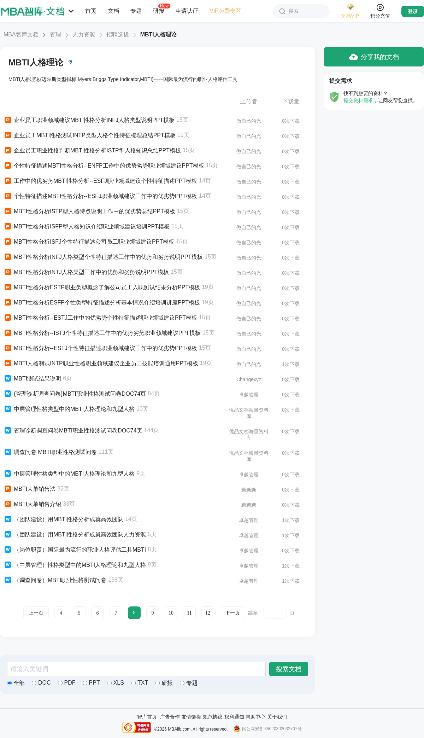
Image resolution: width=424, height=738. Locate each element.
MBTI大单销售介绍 (32, 504)
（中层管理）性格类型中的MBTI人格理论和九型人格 (75, 565)
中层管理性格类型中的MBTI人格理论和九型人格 (69, 409)
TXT (139, 683)
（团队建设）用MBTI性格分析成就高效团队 (63, 519)
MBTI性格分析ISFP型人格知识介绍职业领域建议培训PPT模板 (87, 227)
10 (171, 613)
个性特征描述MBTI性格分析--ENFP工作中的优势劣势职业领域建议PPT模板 (104, 166)
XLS (115, 683)
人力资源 (83, 34)
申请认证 (187, 11)
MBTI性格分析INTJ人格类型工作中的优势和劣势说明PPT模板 (86, 272)
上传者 (248, 101)
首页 (90, 11)
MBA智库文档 (21, 34)
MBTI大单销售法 (29, 489)
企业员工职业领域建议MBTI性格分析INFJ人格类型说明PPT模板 (89, 120)
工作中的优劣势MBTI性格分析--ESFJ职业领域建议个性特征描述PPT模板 (100, 181)
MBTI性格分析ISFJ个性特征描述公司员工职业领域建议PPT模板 (89, 242)
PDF (67, 683)
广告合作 (170, 717)
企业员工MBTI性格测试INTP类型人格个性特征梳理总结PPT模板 (90, 135)
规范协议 (213, 717)
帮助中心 (255, 717)
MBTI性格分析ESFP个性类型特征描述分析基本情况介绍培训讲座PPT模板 (102, 303)
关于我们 (277, 717)
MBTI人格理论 (158, 34)
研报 (158, 10)
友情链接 (191, 717)
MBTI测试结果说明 (32, 379)
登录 (413, 11)
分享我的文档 (374, 56)
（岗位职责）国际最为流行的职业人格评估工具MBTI (75, 550)
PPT (91, 683)
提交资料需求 (358, 100)
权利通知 (234, 717)
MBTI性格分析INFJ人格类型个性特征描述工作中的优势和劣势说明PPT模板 (103, 257)
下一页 (232, 613)
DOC (41, 683)
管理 (55, 34)
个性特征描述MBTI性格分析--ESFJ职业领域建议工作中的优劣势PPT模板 (100, 196)
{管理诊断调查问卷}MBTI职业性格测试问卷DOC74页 (75, 394)
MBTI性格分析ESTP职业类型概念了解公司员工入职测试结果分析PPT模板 (102, 287)
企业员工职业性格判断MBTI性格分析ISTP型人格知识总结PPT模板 (92, 151)
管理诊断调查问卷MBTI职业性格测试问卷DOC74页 (73, 431)
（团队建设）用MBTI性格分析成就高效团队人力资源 (75, 535)
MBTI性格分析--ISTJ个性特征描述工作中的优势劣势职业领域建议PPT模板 (102, 333)
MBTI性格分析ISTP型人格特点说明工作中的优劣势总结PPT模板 (89, 211)
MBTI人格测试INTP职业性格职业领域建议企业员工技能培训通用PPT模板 (101, 363)
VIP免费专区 (225, 11)
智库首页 (147, 717)
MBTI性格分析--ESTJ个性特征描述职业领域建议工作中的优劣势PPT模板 (100, 348)
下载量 (290, 101)
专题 (136, 11)
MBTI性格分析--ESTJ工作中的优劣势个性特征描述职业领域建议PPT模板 (100, 318)
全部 (16, 683)
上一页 (36, 613)
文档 (113, 11)
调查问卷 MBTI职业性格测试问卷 (50, 452)
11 (189, 613)
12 (207, 613)
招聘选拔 (117, 34)
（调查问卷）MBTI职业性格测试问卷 (55, 580)
